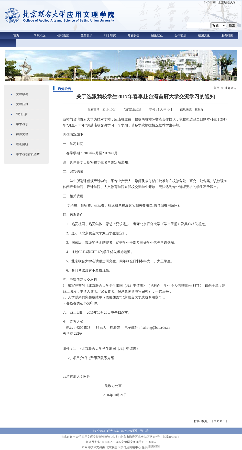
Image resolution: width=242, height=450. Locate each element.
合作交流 (180, 35)
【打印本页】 (201, 421)
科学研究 (110, 35)
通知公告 (22, 114)
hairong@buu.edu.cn (156, 327)
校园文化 (204, 35)
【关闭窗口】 (219, 421)
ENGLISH (210, 2)
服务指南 (227, 35)
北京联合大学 (227, 2)
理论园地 (22, 144)
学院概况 (39, 35)
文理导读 (22, 94)
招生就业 (157, 35)
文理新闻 (22, 104)
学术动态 (22, 124)
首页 (16, 35)
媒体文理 (22, 134)
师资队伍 (133, 35)
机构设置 (63, 35)
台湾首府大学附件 (76, 376)
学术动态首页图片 (28, 154)
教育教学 (86, 35)
